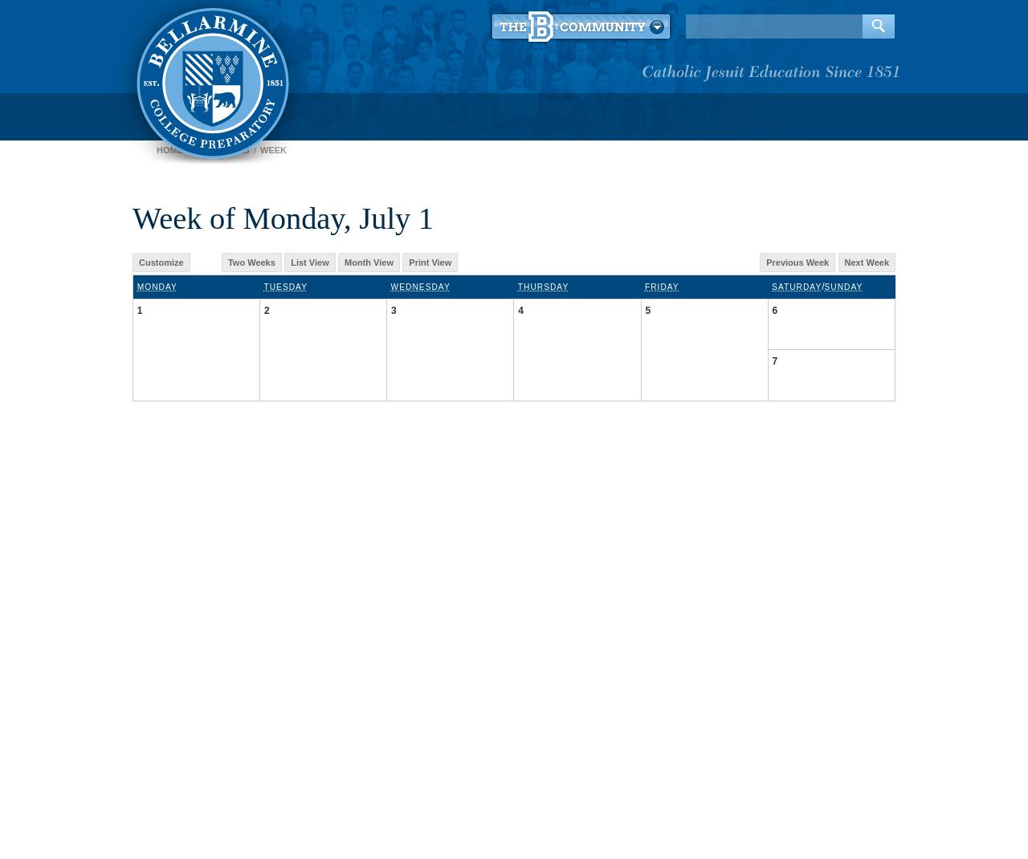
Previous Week (797, 262)
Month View (369, 262)
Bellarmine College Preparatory (211, 80)
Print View (430, 262)
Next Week (867, 262)
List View (309, 262)
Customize (161, 262)
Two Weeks (251, 262)
